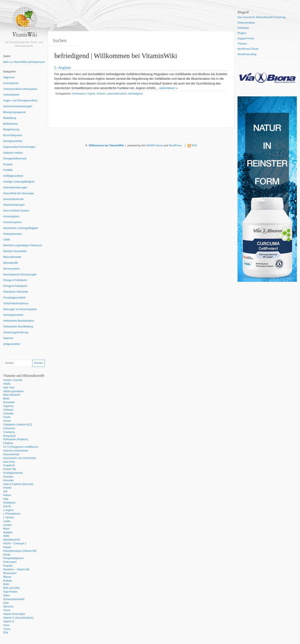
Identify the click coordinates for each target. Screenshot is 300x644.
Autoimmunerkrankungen (17, 106)
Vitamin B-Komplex (14, 614)
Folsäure (8, 443)
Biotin (6, 398)
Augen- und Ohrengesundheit (20, 100)
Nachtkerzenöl (11, 539)
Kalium (7, 495)
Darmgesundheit (12, 141)
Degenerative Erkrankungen (19, 146)
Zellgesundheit (11, 344)
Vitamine (8, 338)
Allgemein (9, 77)
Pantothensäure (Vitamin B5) (19, 551)
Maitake (7, 532)
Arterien (101, 93)
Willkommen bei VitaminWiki (106, 145)
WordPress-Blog (247, 54)
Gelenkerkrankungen (15, 187)
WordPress (175, 145)
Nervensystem (11, 268)
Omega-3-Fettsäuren (15, 280)
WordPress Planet (248, 48)
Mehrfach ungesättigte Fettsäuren (22, 245)
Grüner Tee (9, 469)
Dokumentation (246, 22)
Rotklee (7, 580)
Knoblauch (9, 502)
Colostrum (9, 428)
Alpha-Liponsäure (13, 391)
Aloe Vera (8, 387)
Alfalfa (6, 383)
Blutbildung (9, 118)
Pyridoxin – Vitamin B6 (16, 569)
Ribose (7, 577)
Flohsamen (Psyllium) (15, 439)
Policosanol (9, 562)
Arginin (91, 93)
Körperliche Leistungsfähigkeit (20, 228)
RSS (194, 145)
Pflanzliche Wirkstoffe (15, 291)
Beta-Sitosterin (11, 394)
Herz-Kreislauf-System (16, 210)
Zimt (5, 632)
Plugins (242, 33)
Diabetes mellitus (13, 152)
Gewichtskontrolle (13, 199)
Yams (6, 625)
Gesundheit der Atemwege (18, 193)
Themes (242, 43)
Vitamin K (8, 621)
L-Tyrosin (8, 517)
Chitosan (8, 409)
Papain (7, 547)
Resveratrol (9, 573)
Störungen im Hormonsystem (20, 309)
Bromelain (9, 402)
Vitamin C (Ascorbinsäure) (18, 617)
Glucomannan (11, 454)
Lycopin (7, 524)
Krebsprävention (12, 233)
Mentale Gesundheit (14, 251)
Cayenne (8, 406)
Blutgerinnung (11, 129)
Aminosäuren (11, 83)
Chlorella (8, 413)
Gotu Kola (9, 461)
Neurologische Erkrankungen (20, 274)
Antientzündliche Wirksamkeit (20, 89)
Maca (6, 528)
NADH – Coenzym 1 (15, 543)
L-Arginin (8, 510)
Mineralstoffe (10, 262)
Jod (5, 491)
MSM (6, 536)
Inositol (7, 487)
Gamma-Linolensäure (15, 450)
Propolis (7, 565)
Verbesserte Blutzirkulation (18, 320)
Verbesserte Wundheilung (18, 326)
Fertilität (7, 170)
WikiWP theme (154, 145)
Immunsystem (11, 216)
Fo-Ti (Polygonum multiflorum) (20, 446)
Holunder (8, 480)
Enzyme (7, 164)
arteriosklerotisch (117, 93)
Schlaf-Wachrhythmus (16, 303)
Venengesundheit (13, 314)
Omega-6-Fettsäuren (15, 286)
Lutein (6, 521)
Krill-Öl (7, 506)
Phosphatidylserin (13, 558)
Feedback (243, 27)
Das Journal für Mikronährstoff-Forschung (261, 17)
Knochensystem (12, 222)
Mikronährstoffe (12, 257)
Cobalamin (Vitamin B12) (17, 424)
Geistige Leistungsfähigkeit (18, 181)
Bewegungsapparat (14, 112)
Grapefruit (9, 465)
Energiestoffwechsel (14, 158)
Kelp (5, 498)
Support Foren (246, 38)
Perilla (6, 554)
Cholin (6, 417)
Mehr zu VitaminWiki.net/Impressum (24, 62)
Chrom (7, 420)
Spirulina (8, 606)
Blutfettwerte (10, 123)
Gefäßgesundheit (13, 175)
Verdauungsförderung (15, 332)
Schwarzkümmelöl (13, 599)
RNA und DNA (11, 588)
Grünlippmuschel (13, 472)
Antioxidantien (11, 94)
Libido (6, 239)
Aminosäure (79, 93)
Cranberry (9, 432)
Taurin (6, 610)
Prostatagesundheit (14, 297)
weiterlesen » (168, 88)
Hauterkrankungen (14, 204)
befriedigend (135, 93)
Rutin (6, 584)
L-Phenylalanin (11, 513)
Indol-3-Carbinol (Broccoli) (18, 484)
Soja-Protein (10, 591)
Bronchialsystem (12, 135)
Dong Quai (9, 435)
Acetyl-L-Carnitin (12, 380)
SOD (6, 603)
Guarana (8, 476)
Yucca (6, 629)
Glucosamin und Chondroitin (19, 458)
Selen (6, 595)
